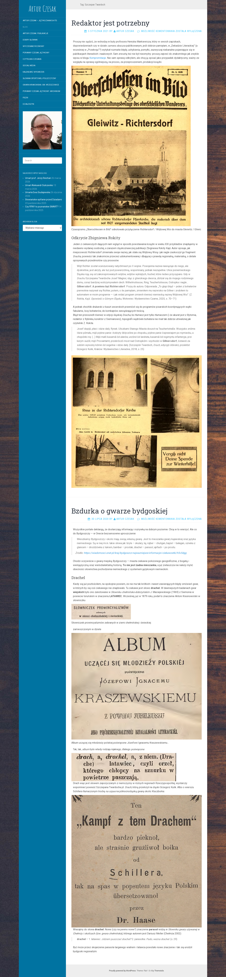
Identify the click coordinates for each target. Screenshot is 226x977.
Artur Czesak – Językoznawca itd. (40, 20)
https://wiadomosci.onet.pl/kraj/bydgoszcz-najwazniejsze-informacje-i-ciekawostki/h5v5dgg (135, 552)
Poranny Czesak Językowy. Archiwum (41, 91)
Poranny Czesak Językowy (36, 53)
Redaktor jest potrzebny (110, 22)
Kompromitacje (97, 57)
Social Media (29, 65)
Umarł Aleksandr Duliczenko (39, 185)
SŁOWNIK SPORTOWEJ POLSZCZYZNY (39, 78)
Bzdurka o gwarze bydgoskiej (119, 510)
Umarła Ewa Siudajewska (37, 192)
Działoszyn (28, 104)
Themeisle (159, 971)
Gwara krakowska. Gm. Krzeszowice (41, 85)
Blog (25, 27)
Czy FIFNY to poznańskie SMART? (41, 206)
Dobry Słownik (30, 40)
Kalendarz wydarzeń (33, 72)
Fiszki (25, 98)
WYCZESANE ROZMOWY (33, 46)
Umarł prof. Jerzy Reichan (38, 178)
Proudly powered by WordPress (122, 971)
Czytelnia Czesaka (32, 59)
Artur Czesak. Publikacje (35, 33)
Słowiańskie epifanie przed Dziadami (43, 199)
